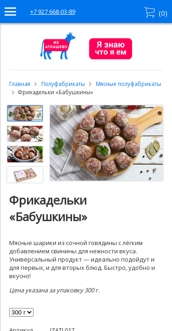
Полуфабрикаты (63, 83)
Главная (19, 83)
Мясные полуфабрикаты (128, 83)
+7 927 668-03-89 (52, 11)
